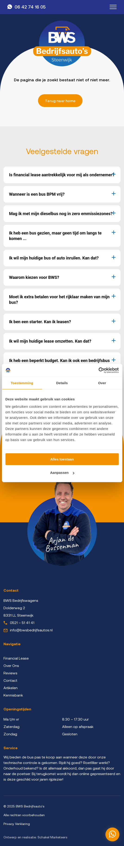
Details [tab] (62, 383)
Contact (10, 680)
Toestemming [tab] (22, 383)
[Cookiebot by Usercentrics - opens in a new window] (98, 370)
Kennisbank (13, 695)
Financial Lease (16, 658)
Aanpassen (62, 473)
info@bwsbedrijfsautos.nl (31, 630)
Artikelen (10, 687)
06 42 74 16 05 (30, 6)
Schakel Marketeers (52, 837)
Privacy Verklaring (16, 824)
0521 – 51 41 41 (22, 622)
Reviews (10, 673)
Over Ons (11, 665)
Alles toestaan (62, 459)
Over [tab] (102, 383)
